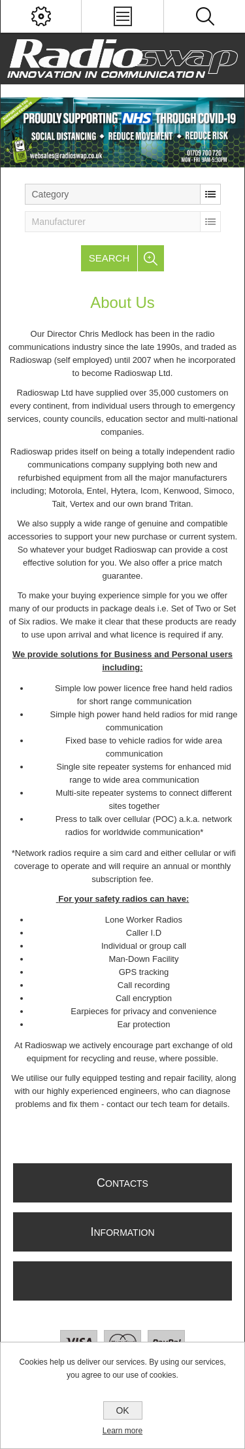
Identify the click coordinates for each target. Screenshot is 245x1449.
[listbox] (123, 194)
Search (109, 258)
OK (122, 1410)
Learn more (122, 1430)
